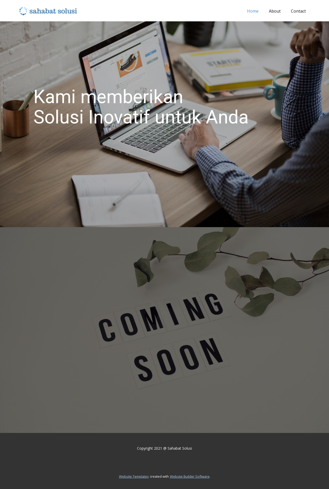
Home (253, 11)
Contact (298, 11)
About (275, 11)
